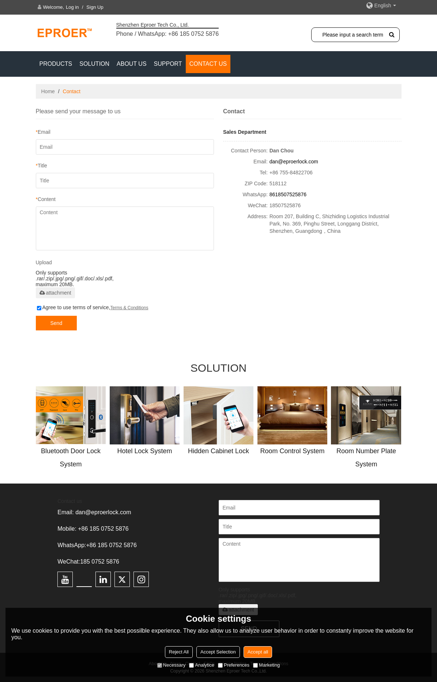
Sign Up (94, 7)
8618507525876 (288, 194)
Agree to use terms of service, (92, 307)
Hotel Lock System (144, 451)
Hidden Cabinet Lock (218, 451)
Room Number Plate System (366, 457)
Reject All (179, 652)
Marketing (266, 665)
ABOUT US (132, 64)
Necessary (171, 665)
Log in (72, 7)
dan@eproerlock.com (294, 161)
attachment (55, 293)
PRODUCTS (55, 64)
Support (168, 64)
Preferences (233, 665)
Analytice (201, 665)
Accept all (258, 652)
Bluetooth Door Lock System (71, 457)
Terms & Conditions (129, 307)
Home (48, 91)
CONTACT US (208, 64)
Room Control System (292, 451)
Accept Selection (218, 652)
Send (56, 323)
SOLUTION (94, 64)
